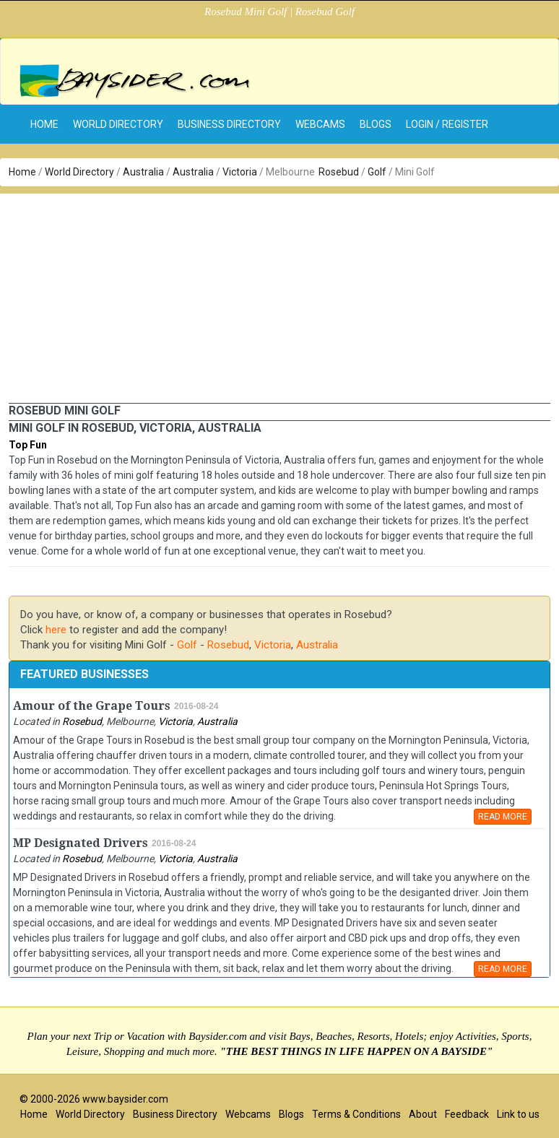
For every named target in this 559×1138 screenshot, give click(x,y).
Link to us (518, 1114)
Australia (143, 172)
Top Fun (28, 445)
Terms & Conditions (356, 1114)
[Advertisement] (279, 295)
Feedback (467, 1114)
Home (22, 172)
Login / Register (447, 124)
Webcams (320, 124)
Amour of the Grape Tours (91, 706)
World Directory (118, 124)
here (56, 629)
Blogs (375, 124)
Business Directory (229, 124)
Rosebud (338, 172)
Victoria (239, 172)
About (423, 1114)
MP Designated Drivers (80, 843)
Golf (377, 172)
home (44, 124)
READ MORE (502, 817)
